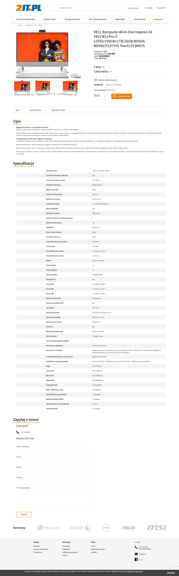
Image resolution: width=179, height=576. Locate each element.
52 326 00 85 (143, 547)
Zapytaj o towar (58, 110)
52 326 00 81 (26, 432)
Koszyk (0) (161, 8)
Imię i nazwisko (22, 446)
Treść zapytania (23, 488)
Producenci (158, 19)
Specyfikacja (35, 110)
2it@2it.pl (142, 554)
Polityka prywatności (70, 552)
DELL (105, 51)
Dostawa (37, 546)
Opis (18, 110)
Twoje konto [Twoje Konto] (133, 8)
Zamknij (171, 572)
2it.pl (19, 25)
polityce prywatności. (135, 571)
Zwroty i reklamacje (41, 549)
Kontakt (149, 8)
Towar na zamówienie (114, 85)
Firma (18, 457)
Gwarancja (66, 546)
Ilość (97, 95)
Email (18, 467)
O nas (93, 546)
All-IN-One (29, 25)
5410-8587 (38, 25)
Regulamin (66, 549)
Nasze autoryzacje (98, 549)
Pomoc (64, 555)
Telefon (19, 477)
